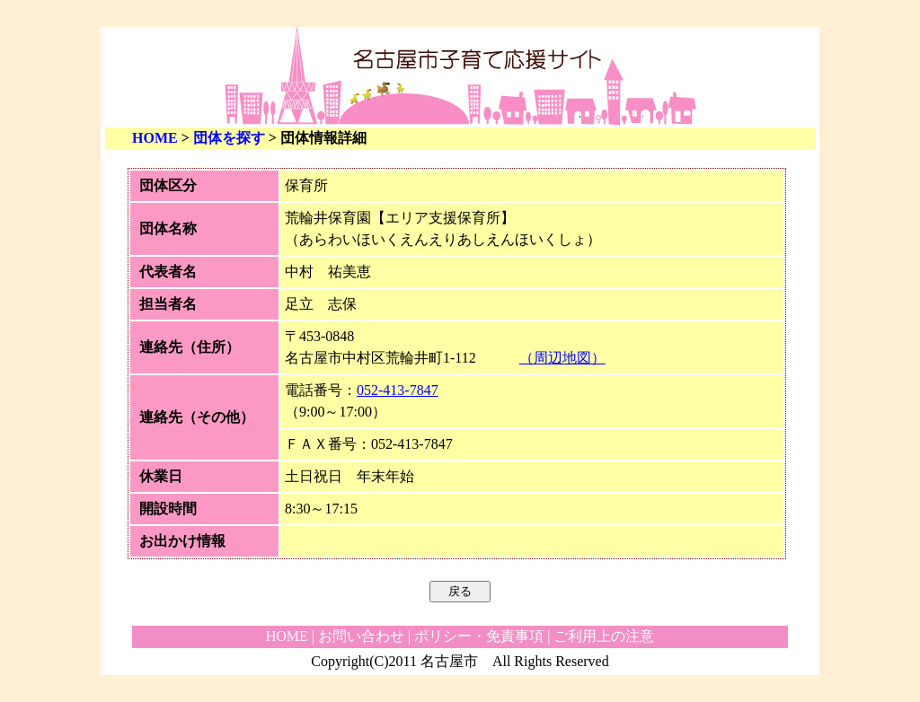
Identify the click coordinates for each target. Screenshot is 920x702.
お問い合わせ (361, 636)
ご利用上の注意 (603, 636)
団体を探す (229, 137)
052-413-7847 (397, 390)
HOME (155, 137)
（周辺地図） (562, 357)
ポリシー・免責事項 (479, 636)
